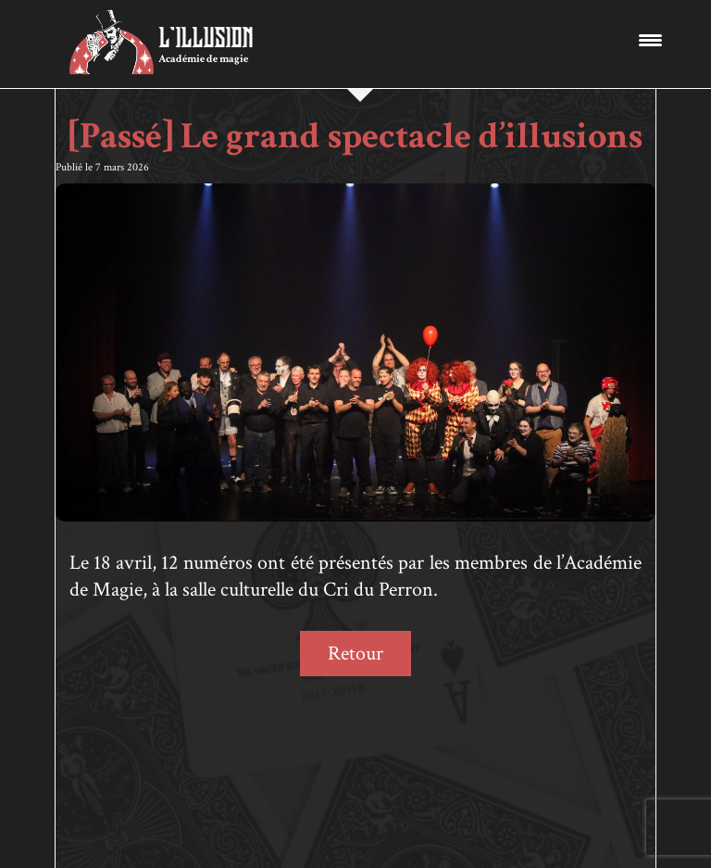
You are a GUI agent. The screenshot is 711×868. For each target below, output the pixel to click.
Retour (355, 653)
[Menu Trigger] (650, 39)
